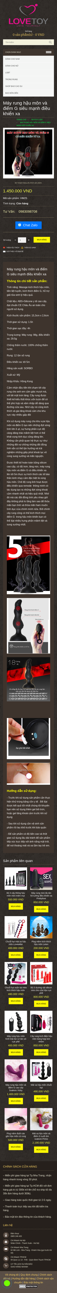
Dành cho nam (12, 59)
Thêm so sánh (30, 248)
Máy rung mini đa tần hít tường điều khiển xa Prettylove (41, 896)
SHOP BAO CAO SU (13, 86)
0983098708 (28, 211)
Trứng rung (11, 79)
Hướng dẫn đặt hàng (23, 1278)
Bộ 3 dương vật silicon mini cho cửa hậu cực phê (41, 990)
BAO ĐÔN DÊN (11, 93)
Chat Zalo (30, 225)
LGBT (7, 73)
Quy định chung (29, 1274)
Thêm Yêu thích (12, 248)
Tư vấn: (9, 211)
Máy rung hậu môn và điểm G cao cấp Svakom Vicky (15, 1088)
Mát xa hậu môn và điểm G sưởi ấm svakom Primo (41, 1136)
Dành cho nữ (11, 66)
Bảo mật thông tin (33, 1282)
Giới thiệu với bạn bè (14, 251)
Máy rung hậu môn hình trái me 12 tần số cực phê (15, 1039)
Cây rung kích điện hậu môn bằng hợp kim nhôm (41, 1039)
